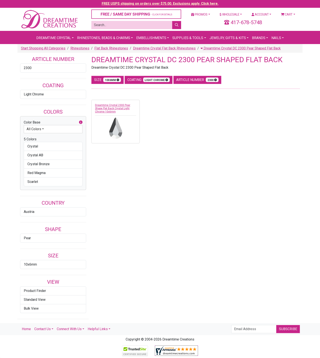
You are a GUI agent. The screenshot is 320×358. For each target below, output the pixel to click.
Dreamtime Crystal (53, 38)
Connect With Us (69, 329)
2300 (28, 68)
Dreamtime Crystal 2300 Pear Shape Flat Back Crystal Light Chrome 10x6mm (112, 108)
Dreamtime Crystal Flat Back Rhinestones (164, 48)
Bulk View (31, 308)
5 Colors (30, 139)
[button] (80, 122)
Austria (29, 212)
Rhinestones (79, 48)
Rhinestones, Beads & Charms (103, 38)
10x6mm (30, 264)
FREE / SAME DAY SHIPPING (136, 14)
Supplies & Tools (187, 38)
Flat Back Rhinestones (111, 48)
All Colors (34, 129)
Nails (276, 38)
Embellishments (151, 38)
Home (26, 329)
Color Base (53, 122)
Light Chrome (34, 94)
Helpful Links (98, 329)
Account (260, 14)
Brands (258, 38)
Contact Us (42, 329)
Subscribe (288, 329)
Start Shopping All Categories (43, 48)
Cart (287, 14)
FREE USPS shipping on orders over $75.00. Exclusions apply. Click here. (160, 4)
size (107, 80)
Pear (27, 238)
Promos (199, 14)
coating (148, 80)
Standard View (35, 300)
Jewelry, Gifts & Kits (227, 38)
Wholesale (229, 14)
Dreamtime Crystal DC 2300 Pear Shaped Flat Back (241, 48)
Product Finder (35, 291)
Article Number (197, 80)
